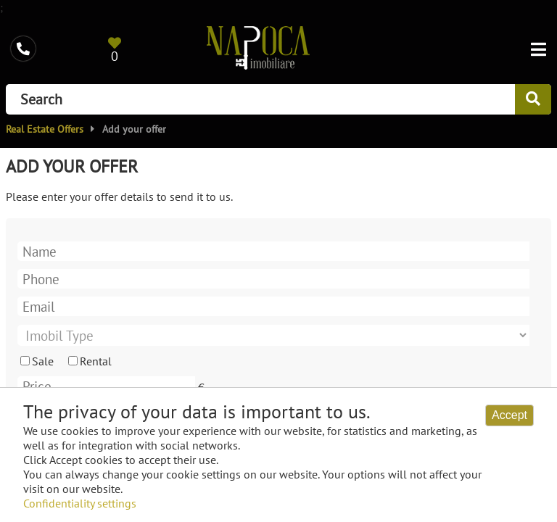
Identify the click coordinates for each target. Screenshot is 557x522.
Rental (96, 361)
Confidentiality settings (79, 503)
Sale (43, 361)
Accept (509, 415)
